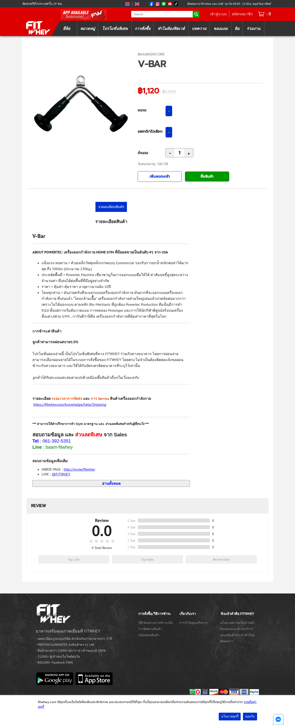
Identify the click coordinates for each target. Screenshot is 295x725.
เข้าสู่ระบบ (218, 14)
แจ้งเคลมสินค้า (148, 635)
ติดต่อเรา (226, 641)
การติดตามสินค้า (150, 629)
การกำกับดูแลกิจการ (193, 623)
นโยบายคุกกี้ (229, 716)
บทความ (199, 28)
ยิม (237, 28)
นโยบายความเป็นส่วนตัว (237, 623)
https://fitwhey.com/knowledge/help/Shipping (69, 404)
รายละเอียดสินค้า (111, 207)
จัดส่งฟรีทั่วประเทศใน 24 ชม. (42, 4)
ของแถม (220, 28)
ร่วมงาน (253, 28)
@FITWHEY (61, 474)
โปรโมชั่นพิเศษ (115, 28)
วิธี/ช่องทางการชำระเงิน (155, 623)
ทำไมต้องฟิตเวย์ (171, 28)
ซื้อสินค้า (206, 176)
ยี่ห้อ (66, 28)
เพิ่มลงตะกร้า (160, 176)
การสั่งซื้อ (142, 28)
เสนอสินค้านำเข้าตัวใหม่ (237, 635)
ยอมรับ (250, 716)
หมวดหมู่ (87, 28)
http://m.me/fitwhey (79, 469)
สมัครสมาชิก (242, 14)
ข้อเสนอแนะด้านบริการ (236, 629)
